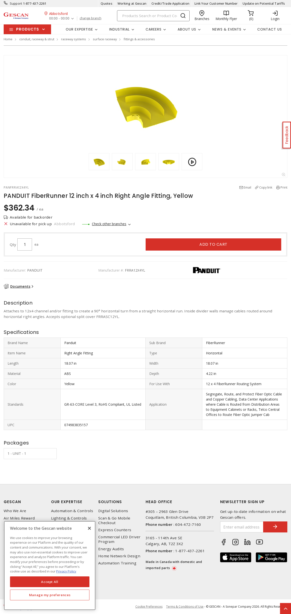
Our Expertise (66, 501)
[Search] (153, 15)
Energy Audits (111, 549)
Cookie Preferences (148, 606)
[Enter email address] (241, 526)
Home (8, 39)
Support (16, 3)
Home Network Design (119, 556)
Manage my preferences (50, 595)
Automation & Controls (72, 510)
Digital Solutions (113, 510)
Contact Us (269, 29)
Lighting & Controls (69, 518)
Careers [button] (154, 29)
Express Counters (114, 530)
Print (283, 187)
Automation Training (117, 563)
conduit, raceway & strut (36, 39)
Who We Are (15, 510)
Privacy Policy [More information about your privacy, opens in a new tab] (66, 571)
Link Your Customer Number (215, 3)
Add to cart (213, 244)
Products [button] (27, 29)
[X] (89, 528)
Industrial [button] (119, 29)
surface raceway (105, 39)
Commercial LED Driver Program (119, 539)
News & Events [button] (226, 29)
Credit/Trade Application (170, 3)
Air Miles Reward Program (19, 520)
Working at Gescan (132, 3)
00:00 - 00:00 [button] (59, 18)
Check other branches (109, 224)
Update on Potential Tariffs (264, 3)
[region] (50, 565)
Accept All (49, 582)
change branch (90, 18)
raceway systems (73, 39)
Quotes (106, 3)
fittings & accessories (139, 39)
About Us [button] (187, 29)
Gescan (12, 501)
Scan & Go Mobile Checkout (114, 520)
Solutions (110, 501)
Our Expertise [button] (79, 29)
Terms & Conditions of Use (185, 606)
